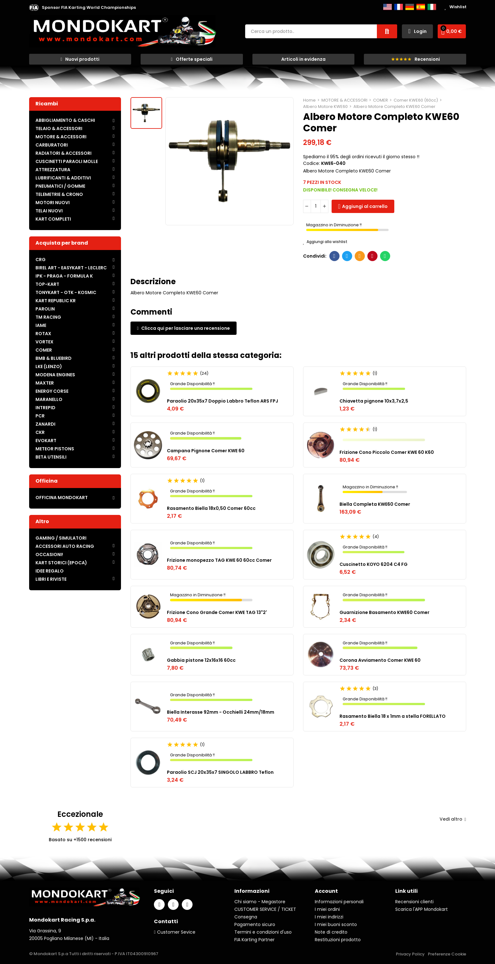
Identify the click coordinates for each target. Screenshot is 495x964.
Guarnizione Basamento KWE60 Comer (384, 612)
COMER (43, 350)
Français (398, 7)
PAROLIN (45, 309)
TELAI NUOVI (49, 211)
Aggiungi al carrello (365, 206)
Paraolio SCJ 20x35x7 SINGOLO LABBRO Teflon (220, 772)
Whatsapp (385, 256)
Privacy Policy (410, 954)
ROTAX (43, 333)
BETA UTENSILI (51, 457)
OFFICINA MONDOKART (61, 497)
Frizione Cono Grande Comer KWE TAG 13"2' (217, 612)
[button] (89, 7)
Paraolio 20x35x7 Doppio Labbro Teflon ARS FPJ (222, 401)
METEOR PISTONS (54, 449)
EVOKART (45, 440)
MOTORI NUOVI (52, 202)
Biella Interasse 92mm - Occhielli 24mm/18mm (220, 712)
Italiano (432, 7)
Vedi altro (453, 819)
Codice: (311, 163)
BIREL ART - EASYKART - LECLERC (71, 268)
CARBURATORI (51, 145)
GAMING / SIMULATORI (60, 538)
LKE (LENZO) (48, 366)
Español (420, 7)
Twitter (347, 256)
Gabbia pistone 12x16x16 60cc (201, 660)
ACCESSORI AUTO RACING (64, 546)
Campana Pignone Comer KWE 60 (205, 451)
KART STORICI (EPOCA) (61, 563)
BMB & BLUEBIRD (53, 358)
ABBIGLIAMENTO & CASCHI (65, 120)
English (387, 7)
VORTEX (44, 342)
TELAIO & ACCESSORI (58, 128)
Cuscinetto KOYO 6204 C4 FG (374, 564)
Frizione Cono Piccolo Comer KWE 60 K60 (387, 452)
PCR (40, 416)
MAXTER (44, 383)
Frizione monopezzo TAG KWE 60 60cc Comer (219, 560)
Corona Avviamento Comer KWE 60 (380, 660)
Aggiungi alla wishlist (325, 242)
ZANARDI (45, 424)
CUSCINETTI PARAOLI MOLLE (66, 161)
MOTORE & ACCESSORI (60, 137)
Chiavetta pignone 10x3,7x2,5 (374, 401)
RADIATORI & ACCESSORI (63, 153)
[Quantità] (315, 206)
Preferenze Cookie (447, 954)
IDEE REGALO (49, 571)
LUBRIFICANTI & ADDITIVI (63, 178)
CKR (40, 432)
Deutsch (409, 7)
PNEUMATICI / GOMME (60, 186)
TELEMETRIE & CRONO (59, 194)
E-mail (360, 256)
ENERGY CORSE (51, 391)
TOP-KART (47, 284)
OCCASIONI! (49, 554)
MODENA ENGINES (55, 375)
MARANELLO (48, 399)
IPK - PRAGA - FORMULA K (64, 276)
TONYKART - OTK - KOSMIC (65, 292)
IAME (40, 325)
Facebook (334, 256)
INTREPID (45, 407)
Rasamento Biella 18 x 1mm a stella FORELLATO (393, 716)
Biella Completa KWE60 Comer (375, 504)
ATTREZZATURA (52, 169)
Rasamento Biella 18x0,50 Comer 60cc (211, 508)
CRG (40, 259)
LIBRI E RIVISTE (51, 579)
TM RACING (48, 317)
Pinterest (372, 256)
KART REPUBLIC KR (55, 300)
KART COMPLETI (53, 219)
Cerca (387, 31)
